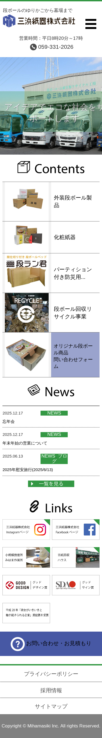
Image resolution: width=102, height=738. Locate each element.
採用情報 (51, 690)
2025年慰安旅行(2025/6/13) (27, 469)
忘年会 (8, 421)
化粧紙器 (65, 237)
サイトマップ (51, 706)
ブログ (59, 458)
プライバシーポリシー (51, 674)
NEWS (54, 413)
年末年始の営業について (24, 443)
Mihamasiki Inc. (43, 726)
